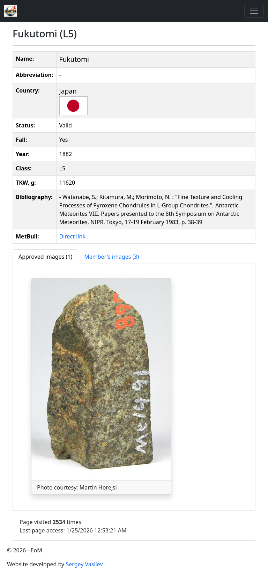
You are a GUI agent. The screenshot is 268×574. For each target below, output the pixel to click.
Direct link (72, 236)
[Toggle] (254, 11)
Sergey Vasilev (84, 564)
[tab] (45, 256)
